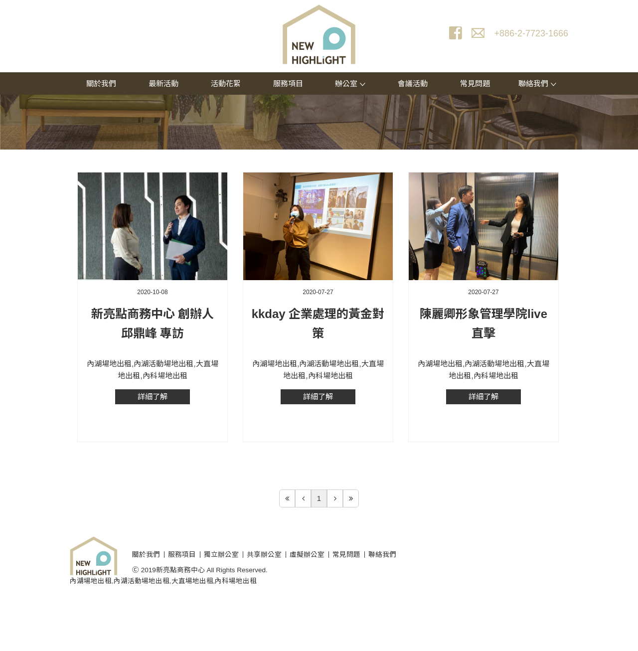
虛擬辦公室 (307, 554)
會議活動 (413, 83)
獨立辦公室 (221, 554)
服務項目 (288, 83)
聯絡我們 (537, 83)
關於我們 (101, 83)
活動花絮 (226, 83)
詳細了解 (152, 396)
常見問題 (475, 83)
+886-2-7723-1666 (531, 33)
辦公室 (350, 83)
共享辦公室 (264, 554)
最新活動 (163, 83)
